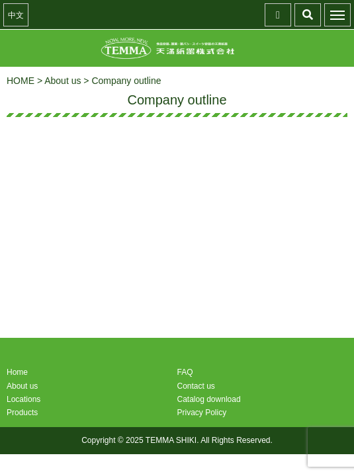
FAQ (185, 372)
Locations (23, 399)
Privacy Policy (202, 412)
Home (17, 372)
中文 (16, 15)
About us (22, 386)
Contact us (196, 386)
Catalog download (209, 399)
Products (22, 412)
